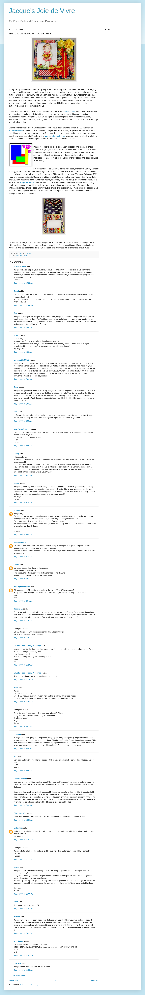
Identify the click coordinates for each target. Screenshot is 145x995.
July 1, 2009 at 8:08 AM (23, 535)
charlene (17, 963)
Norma (16, 867)
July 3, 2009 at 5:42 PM (23, 933)
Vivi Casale (18, 941)
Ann (15, 313)
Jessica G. (18, 609)
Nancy (16, 483)
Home (54, 980)
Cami (16, 387)
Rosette (17, 916)
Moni (16, 412)
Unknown (18, 828)
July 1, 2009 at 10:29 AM (23, 680)
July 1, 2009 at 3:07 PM (23, 726)
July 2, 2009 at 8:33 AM (23, 805)
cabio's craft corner (22, 429)
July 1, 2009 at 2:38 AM (23, 421)
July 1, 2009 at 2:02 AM (23, 379)
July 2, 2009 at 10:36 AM (23, 820)
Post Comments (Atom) (29, 985)
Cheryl (16, 565)
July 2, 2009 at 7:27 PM (23, 859)
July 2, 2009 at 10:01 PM (23, 909)
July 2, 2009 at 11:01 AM (23, 840)
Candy (16, 453)
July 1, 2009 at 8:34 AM (23, 557)
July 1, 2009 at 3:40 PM (23, 749)
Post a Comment (18, 975)
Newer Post (14, 980)
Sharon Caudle (20, 266)
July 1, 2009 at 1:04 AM (23, 327)
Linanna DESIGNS (21, 360)
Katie (16, 688)
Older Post (94, 980)
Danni (16, 291)
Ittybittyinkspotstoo (22, 587)
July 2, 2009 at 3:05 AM (23, 771)
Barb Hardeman (20, 542)
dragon (17, 510)
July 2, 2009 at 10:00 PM (23, 894)
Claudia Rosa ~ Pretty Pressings (27, 646)
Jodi (15, 756)
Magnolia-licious (16, 130)
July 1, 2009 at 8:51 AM (23, 579)
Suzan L (17, 335)
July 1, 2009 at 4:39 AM (23, 502)
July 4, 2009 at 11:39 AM (23, 970)
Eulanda (17, 734)
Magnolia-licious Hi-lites (55, 136)
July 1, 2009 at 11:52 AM (23, 702)
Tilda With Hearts (21, 256)
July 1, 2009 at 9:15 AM (23, 621)
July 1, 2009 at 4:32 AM (23, 475)
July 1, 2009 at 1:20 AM (23, 352)
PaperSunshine (20, 779)
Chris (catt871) (20, 813)
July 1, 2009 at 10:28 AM (23, 665)
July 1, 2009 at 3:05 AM (23, 446)
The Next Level (68, 111)
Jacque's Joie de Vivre (42, 10)
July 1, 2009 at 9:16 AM (23, 638)
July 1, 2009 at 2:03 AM (23, 404)
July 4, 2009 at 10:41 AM (23, 955)
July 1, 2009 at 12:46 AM (23, 305)
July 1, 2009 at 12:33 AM (23, 283)
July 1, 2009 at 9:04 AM (23, 601)
